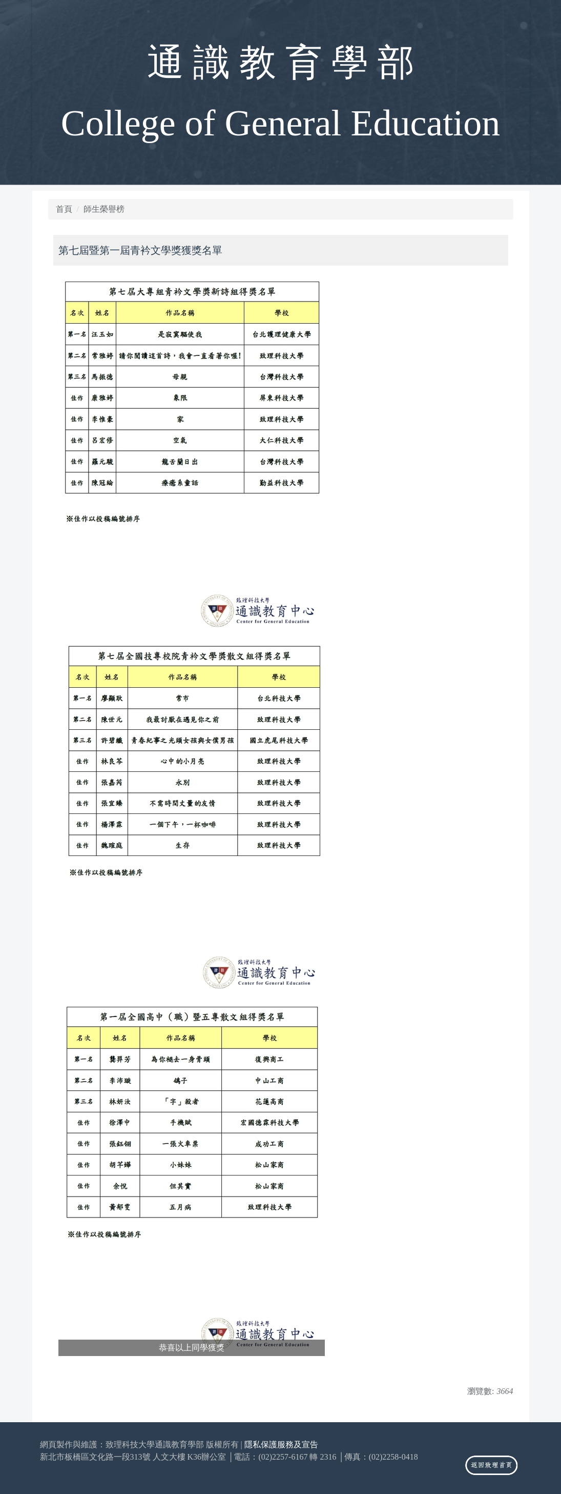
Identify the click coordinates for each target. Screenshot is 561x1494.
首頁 (64, 209)
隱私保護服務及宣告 (281, 1444)
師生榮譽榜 (104, 209)
